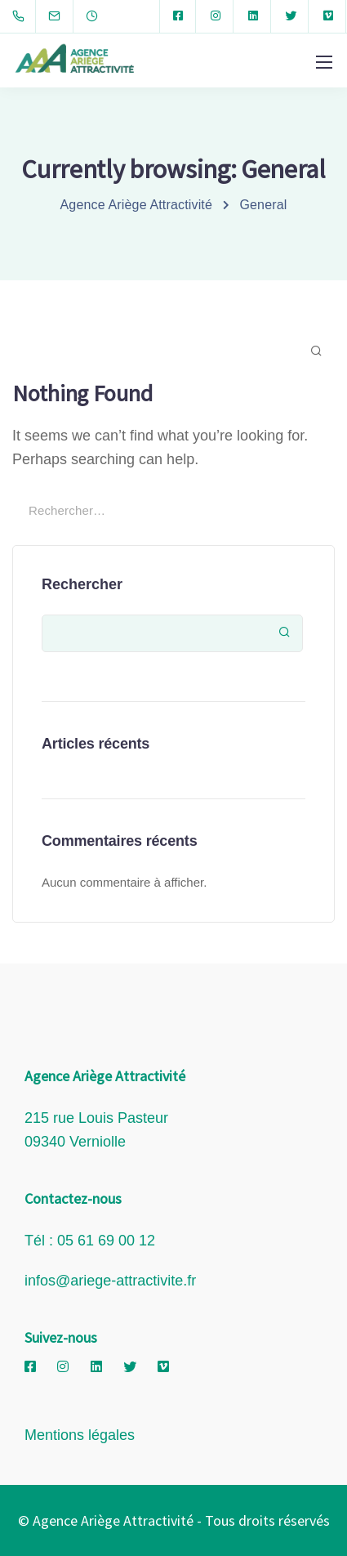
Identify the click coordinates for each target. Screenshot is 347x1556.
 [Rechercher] (284, 632)
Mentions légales (79, 1435)
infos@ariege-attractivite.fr (110, 1280)
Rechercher (82, 584)
